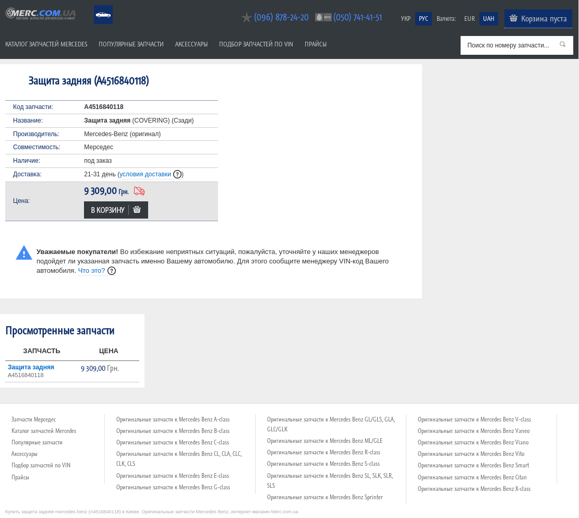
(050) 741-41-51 (357, 17)
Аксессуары (191, 44)
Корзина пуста (544, 18)
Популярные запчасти (131, 44)
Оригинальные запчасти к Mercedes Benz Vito (471, 453)
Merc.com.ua (1, 6)
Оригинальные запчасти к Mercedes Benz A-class (173, 419)
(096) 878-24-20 (281, 17)
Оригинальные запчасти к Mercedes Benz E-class (172, 475)
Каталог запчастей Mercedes (46, 44)
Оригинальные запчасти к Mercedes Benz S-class (323, 463)
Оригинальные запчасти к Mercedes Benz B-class (173, 431)
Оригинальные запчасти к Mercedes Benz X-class (474, 488)
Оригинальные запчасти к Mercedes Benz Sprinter (325, 497)
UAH (488, 18)
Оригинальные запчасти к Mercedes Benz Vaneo (473, 431)
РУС (423, 18)
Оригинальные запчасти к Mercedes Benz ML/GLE (324, 440)
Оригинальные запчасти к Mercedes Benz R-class (323, 452)
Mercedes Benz (96, 5)
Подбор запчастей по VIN (256, 44)
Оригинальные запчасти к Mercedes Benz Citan (472, 477)
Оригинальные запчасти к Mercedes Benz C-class (172, 442)
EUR (469, 18)
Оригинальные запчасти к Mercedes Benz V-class (474, 419)
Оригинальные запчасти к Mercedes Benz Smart (473, 465)
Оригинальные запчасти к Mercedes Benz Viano (473, 442)
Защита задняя (31, 367)
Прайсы (316, 44)
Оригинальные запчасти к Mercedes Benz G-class (173, 487)
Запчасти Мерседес (33, 419)
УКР (406, 18)
